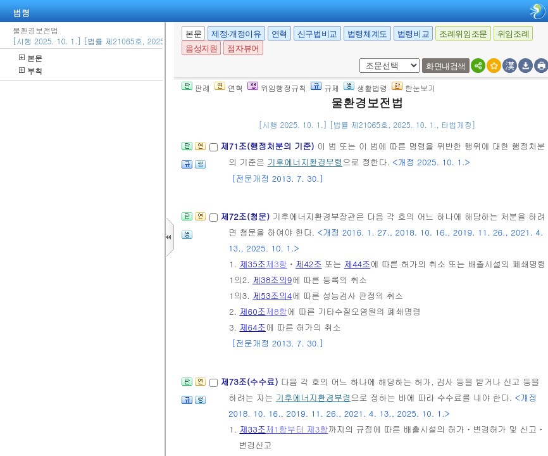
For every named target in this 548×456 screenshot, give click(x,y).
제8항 (276, 311)
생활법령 (365, 87)
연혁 (279, 34)
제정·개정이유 (236, 34)
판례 (196, 87)
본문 (30, 58)
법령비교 (413, 34)
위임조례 (513, 34)
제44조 (357, 264)
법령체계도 (367, 34)
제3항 (276, 264)
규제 (325, 87)
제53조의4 (272, 295)
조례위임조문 (463, 34)
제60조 (252, 311)
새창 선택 (357, 58)
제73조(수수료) (250, 382)
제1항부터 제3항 (297, 429)
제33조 (252, 429)
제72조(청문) (246, 216)
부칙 (30, 70)
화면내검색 (446, 66)
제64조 (252, 327)
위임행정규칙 (276, 87)
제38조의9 (272, 280)
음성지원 (201, 48)
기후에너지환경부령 (305, 162)
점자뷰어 (243, 48)
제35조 (252, 264)
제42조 (309, 264)
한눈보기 (413, 87)
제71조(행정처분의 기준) (268, 146)
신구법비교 (317, 34)
